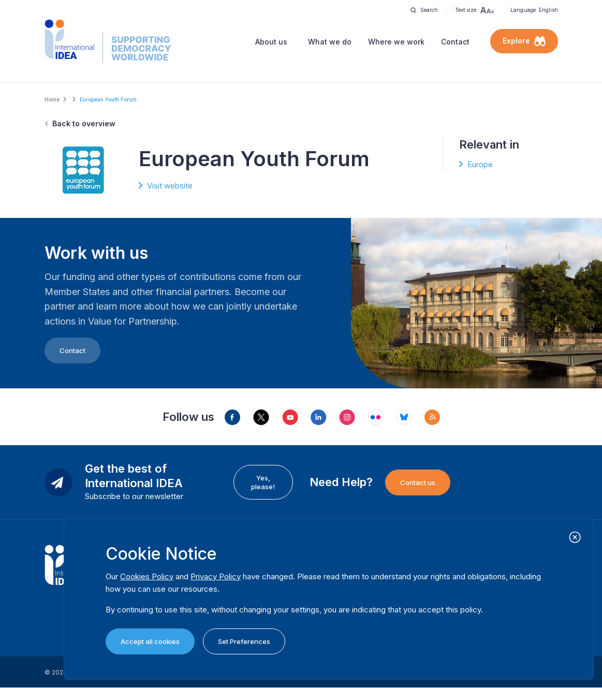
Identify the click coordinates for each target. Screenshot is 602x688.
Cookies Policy (146, 576)
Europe (480, 164)
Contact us (417, 482)
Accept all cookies (150, 641)
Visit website (170, 186)
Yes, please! (263, 482)
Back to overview (83, 123)
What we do (329, 41)
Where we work (396, 41)
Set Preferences (244, 641)
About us (271, 41)
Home (52, 99)
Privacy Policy (215, 576)
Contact (455, 41)
